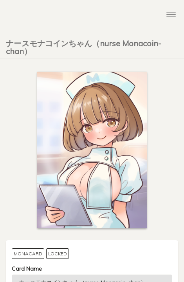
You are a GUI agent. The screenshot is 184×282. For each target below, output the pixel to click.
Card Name (27, 268)
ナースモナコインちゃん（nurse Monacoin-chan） (83, 45)
